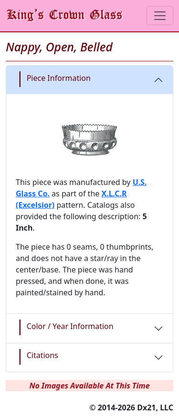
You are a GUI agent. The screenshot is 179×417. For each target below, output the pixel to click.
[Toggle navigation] (160, 15)
